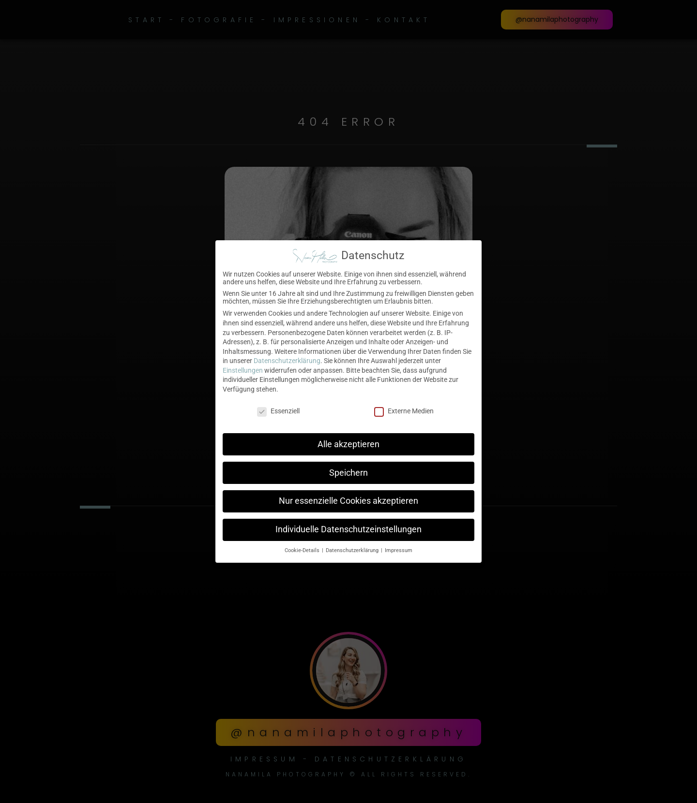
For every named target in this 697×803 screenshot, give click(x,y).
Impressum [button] (398, 549)
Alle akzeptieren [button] (348, 442)
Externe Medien (404, 409)
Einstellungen (243, 368)
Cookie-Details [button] (303, 549)
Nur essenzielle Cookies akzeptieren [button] (348, 499)
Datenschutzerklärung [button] (353, 549)
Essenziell (278, 409)
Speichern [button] (348, 471)
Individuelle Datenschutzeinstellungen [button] (348, 528)
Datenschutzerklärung (287, 359)
